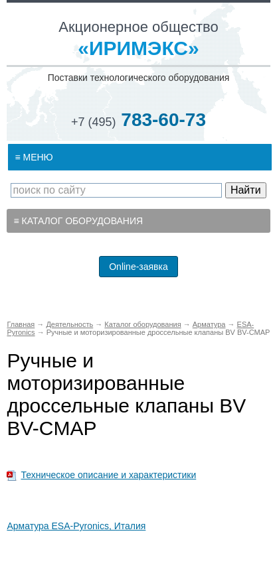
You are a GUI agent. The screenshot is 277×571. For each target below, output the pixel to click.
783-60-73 (138, 119)
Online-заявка (138, 266)
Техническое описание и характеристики (108, 475)
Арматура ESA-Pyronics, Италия (76, 526)
